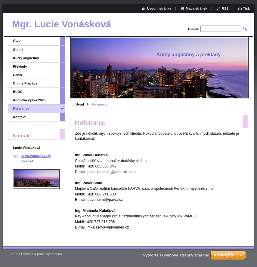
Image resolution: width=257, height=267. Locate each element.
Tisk (246, 8)
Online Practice (25, 83)
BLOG (18, 92)
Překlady (20, 66)
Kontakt (19, 117)
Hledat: (194, 29)
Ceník (17, 75)
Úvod (80, 104)
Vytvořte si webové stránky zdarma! (176, 255)
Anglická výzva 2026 (29, 100)
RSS (225, 8)
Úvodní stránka (159, 8)
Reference (21, 108)
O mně (18, 49)
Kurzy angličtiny (26, 58)
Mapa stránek (196, 8)
